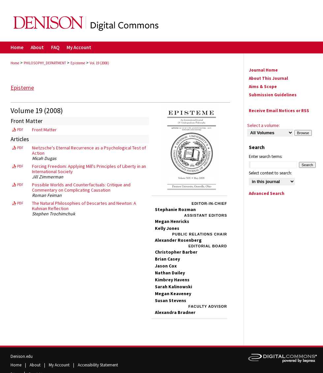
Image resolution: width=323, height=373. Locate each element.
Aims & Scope (263, 86)
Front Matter (44, 130)
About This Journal (268, 78)
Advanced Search (266, 193)
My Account (60, 365)
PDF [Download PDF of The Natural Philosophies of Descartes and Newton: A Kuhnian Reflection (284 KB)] (20, 203)
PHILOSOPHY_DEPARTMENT (45, 63)
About (36, 365)
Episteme (78, 63)
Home (15, 63)
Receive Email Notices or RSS (279, 110)
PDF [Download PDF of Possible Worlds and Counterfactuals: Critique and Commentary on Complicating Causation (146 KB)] (20, 184)
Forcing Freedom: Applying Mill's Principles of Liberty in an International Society (89, 168)
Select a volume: (263, 125)
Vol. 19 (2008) (99, 63)
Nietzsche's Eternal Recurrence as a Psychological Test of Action (89, 150)
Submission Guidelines (273, 95)
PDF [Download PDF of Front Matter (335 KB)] (20, 129)
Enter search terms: (265, 156)
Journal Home (263, 70)
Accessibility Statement (98, 365)
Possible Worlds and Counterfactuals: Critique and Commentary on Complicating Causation (81, 187)
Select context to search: (270, 173)
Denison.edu (22, 356)
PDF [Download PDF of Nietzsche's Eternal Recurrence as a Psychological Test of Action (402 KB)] (20, 147)
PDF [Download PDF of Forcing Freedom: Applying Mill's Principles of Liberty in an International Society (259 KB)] (20, 166)
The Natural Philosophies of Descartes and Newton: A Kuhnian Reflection (84, 205)
